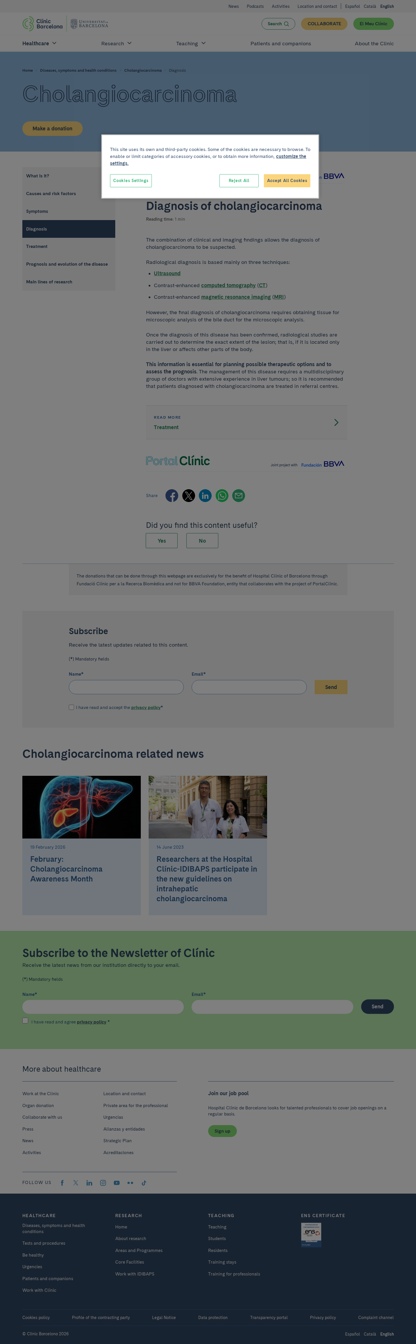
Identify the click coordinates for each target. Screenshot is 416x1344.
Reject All (239, 180)
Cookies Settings (130, 180)
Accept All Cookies (287, 180)
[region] (210, 166)
